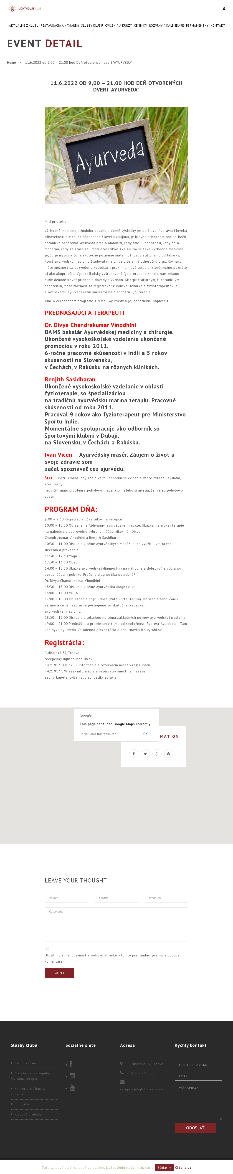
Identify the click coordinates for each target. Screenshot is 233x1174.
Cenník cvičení (26, 1063)
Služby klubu (92, 26)
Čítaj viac (183, 1167)
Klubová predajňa (29, 1114)
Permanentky (197, 26)
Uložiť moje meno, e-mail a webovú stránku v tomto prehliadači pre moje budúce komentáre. (112, 958)
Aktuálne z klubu (24, 26)
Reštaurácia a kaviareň (60, 26)
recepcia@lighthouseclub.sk (142, 1089)
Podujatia (22, 1104)
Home (11, 62)
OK (145, 734)
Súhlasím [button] (164, 1168)
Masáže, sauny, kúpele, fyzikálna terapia (30, 1076)
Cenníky (140, 26)
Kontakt (218, 26)
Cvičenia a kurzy (118, 26)
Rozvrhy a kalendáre (166, 26)
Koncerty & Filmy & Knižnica (28, 1091)
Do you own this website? (98, 734)
